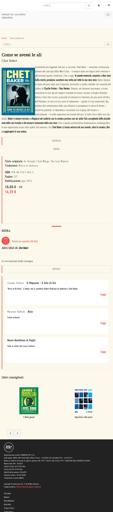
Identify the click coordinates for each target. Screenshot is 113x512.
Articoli (56, 269)
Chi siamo (7, 493)
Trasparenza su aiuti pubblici (14, 478)
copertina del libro (30, 241)
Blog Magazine (9, 501)
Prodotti (4, 38)
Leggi (103, 294)
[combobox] (64, 5)
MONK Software (33, 484)
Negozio (6, 497)
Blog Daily (7, 504)
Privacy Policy (9, 508)
